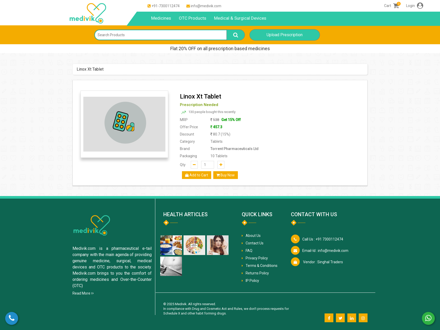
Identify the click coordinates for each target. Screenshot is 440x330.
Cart (391, 6)
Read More (83, 293)
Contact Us (254, 243)
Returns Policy (257, 273)
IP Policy (252, 281)
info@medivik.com (206, 6)
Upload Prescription (285, 34)
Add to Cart (196, 175)
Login (414, 6)
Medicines (161, 18)
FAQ (249, 251)
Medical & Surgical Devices (240, 18)
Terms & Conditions (261, 266)
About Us (253, 236)
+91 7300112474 (322, 239)
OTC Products (192, 18)
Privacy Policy (257, 258)
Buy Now (225, 175)
